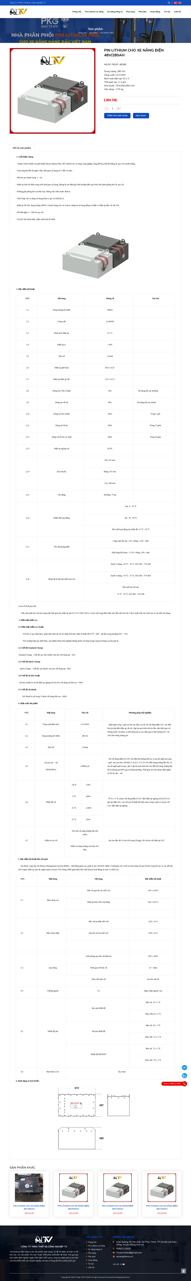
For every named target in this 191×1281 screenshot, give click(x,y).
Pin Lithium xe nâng (94, 11)
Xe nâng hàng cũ (115, 11)
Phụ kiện (142, 11)
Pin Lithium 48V (107, 32)
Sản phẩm (93, 32)
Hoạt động (155, 11)
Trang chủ (76, 11)
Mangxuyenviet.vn (123, 1277)
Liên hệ (177, 11)
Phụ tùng (130, 11)
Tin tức (167, 11)
